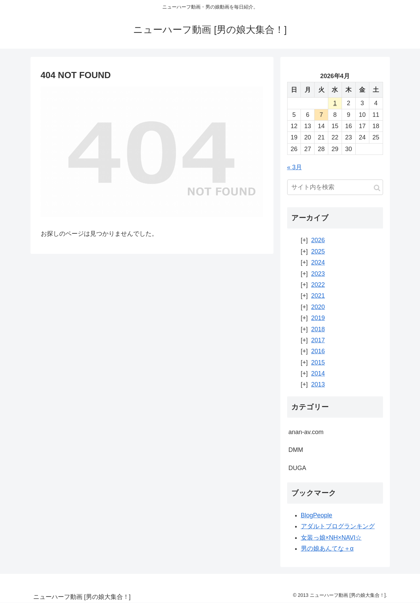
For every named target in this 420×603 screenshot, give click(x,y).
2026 (318, 240)
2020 (318, 307)
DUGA (297, 468)
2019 (318, 318)
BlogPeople (316, 515)
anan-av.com (306, 432)
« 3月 (294, 167)
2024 (318, 262)
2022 (318, 284)
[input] (335, 187)
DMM (296, 449)
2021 (318, 295)
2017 (318, 340)
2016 (318, 351)
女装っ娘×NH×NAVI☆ (331, 537)
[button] (377, 188)
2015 (318, 362)
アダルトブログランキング (338, 526)
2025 (318, 251)
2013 (318, 384)
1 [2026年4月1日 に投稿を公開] (334, 103)
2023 (318, 273)
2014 (318, 373)
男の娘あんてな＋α (327, 548)
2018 (318, 329)
